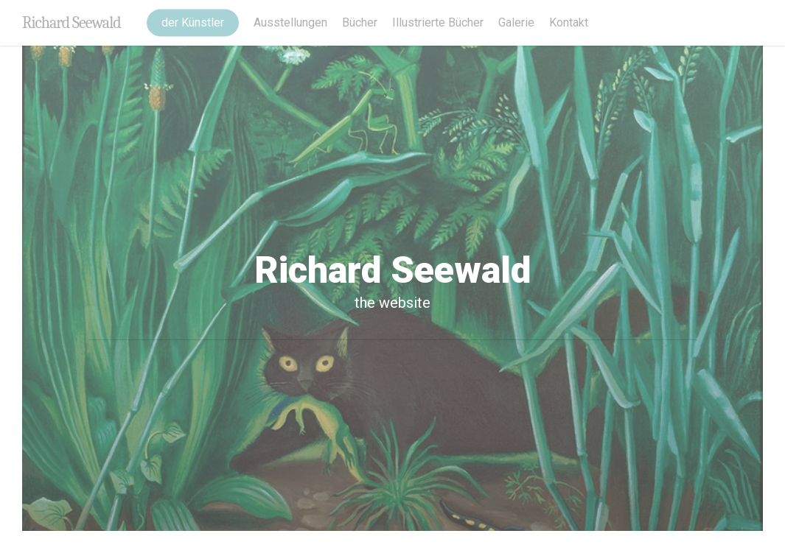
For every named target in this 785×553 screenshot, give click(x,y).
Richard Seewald (71, 23)
